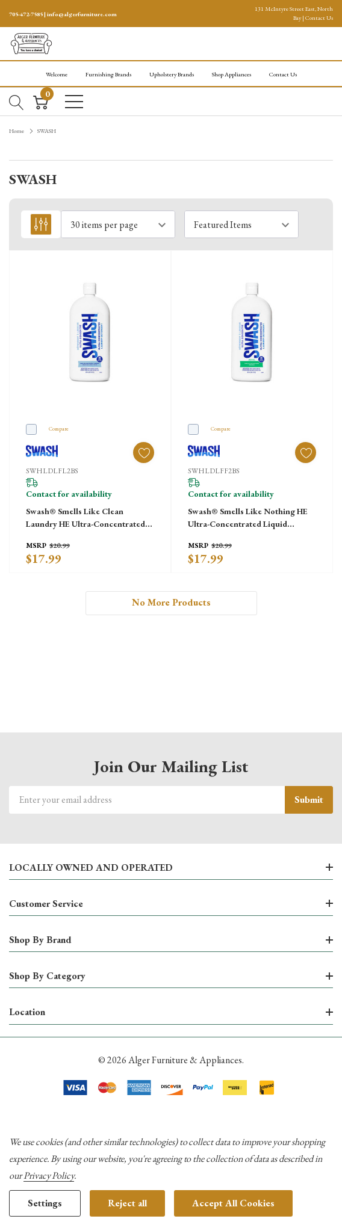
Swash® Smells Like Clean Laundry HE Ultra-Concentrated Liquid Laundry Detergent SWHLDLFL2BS (85, 518)
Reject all (127, 1203)
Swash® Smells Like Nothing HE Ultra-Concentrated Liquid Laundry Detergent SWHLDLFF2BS (248, 518)
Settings (45, 1203)
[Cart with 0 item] (40, 101)
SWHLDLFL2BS (52, 471)
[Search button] (16, 101)
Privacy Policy (48, 1175)
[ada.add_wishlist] (143, 452)
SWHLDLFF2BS (214, 471)
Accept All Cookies (233, 1203)
